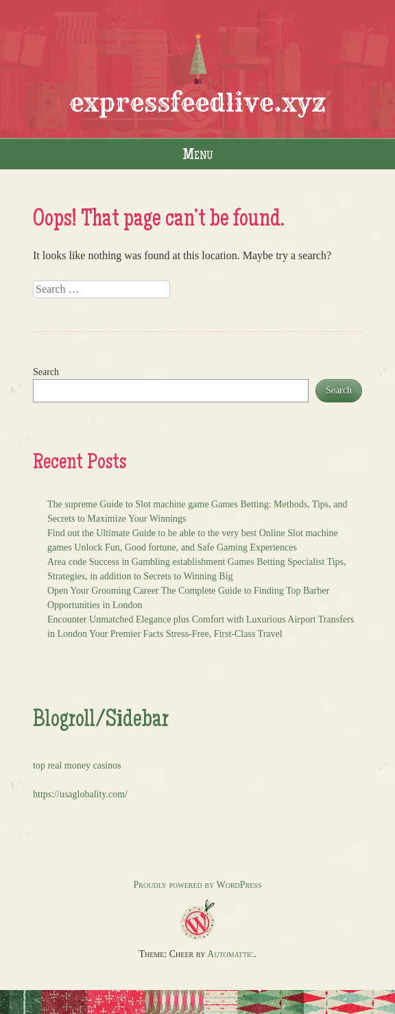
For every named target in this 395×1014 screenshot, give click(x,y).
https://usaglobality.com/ (80, 794)
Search (46, 372)
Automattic (230, 954)
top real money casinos (77, 765)
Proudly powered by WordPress (198, 885)
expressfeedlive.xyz (197, 102)
